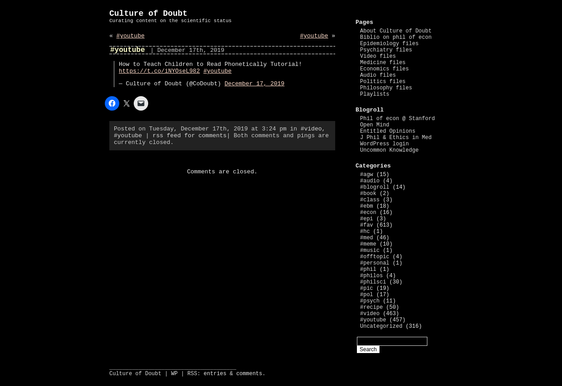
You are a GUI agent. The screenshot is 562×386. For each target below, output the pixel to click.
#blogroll (374, 187)
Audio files (378, 75)
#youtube (131, 36)
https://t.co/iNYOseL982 (159, 71)
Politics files (383, 82)
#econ (368, 212)
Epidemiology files (389, 44)
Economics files (384, 69)
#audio (369, 181)
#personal (374, 263)
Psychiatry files (386, 50)
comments (249, 374)
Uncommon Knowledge (389, 150)
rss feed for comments (190, 135)
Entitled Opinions (387, 131)
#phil (368, 269)
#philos (371, 276)
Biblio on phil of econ (395, 37)
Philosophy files (386, 88)
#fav (366, 225)
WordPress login (384, 144)
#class (369, 200)
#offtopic (374, 257)
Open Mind (374, 125)
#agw (366, 175)
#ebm (366, 206)
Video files (378, 56)
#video (311, 129)
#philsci (373, 282)
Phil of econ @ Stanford (397, 119)
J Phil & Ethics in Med (395, 138)
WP (174, 374)
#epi (366, 219)
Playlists (374, 94)
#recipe (371, 307)
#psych (369, 301)
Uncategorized (381, 326)
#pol (366, 295)
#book (368, 194)
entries (215, 374)
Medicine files (383, 63)
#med (366, 238)
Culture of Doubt (148, 13)
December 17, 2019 (255, 83)
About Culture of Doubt (395, 31)
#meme (368, 244)
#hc (365, 231)
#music (369, 250)
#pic (366, 288)
